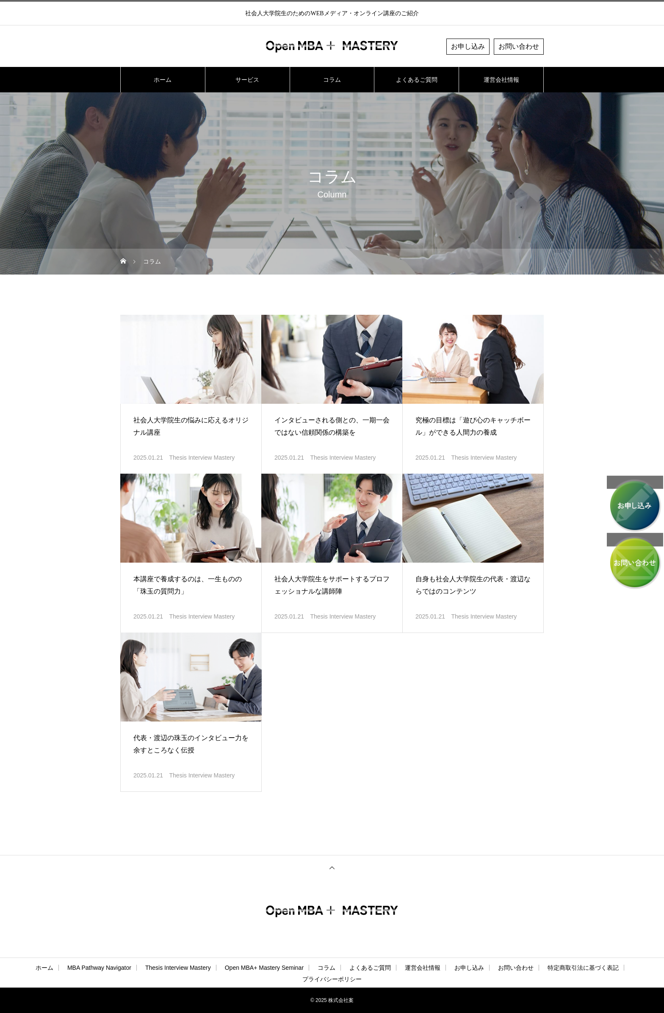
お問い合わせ (518, 46)
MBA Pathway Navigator (99, 967)
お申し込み (468, 46)
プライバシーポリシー (332, 979)
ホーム (163, 79)
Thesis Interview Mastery (202, 457)
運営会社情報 (501, 79)
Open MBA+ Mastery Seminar (264, 967)
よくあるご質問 (416, 79)
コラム (332, 79)
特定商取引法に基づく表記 (583, 967)
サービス (247, 79)
